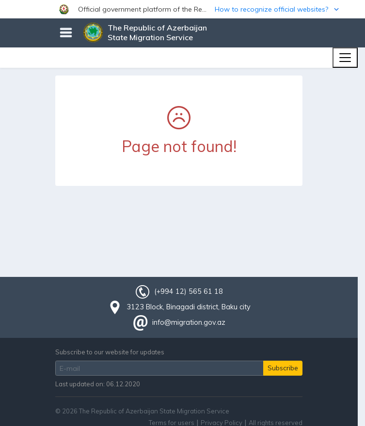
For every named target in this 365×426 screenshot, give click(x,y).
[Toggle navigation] (345, 57)
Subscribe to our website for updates (109, 352)
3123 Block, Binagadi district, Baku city (189, 307)
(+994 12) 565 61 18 (188, 291)
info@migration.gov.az (188, 322)
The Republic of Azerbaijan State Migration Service (157, 32)
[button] (182, 9)
